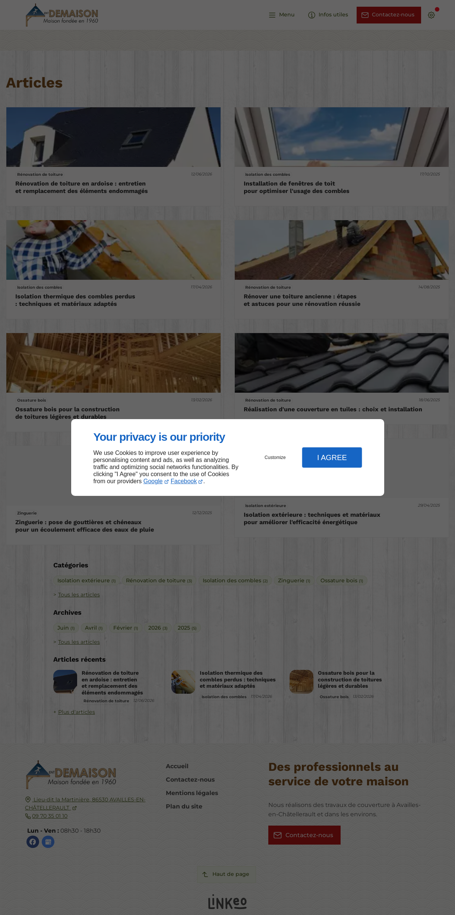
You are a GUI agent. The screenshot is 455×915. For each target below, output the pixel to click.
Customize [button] (275, 457)
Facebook (184, 481)
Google (153, 481)
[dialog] (227, 457)
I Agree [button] (332, 457)
